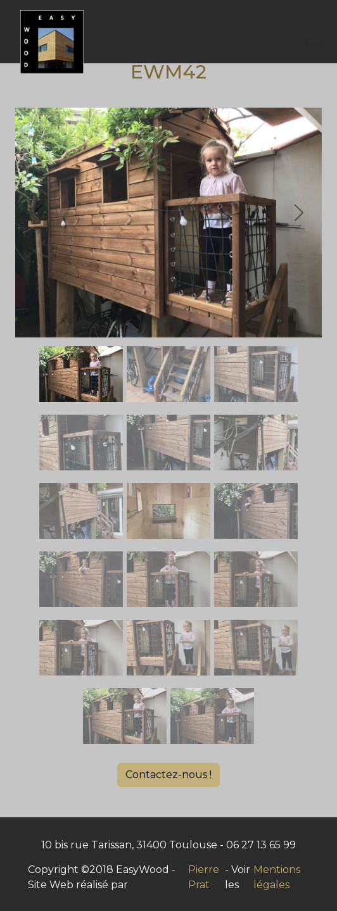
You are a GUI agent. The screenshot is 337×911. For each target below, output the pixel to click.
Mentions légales (276, 877)
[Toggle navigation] (313, 42)
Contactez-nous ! (168, 775)
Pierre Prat (203, 877)
